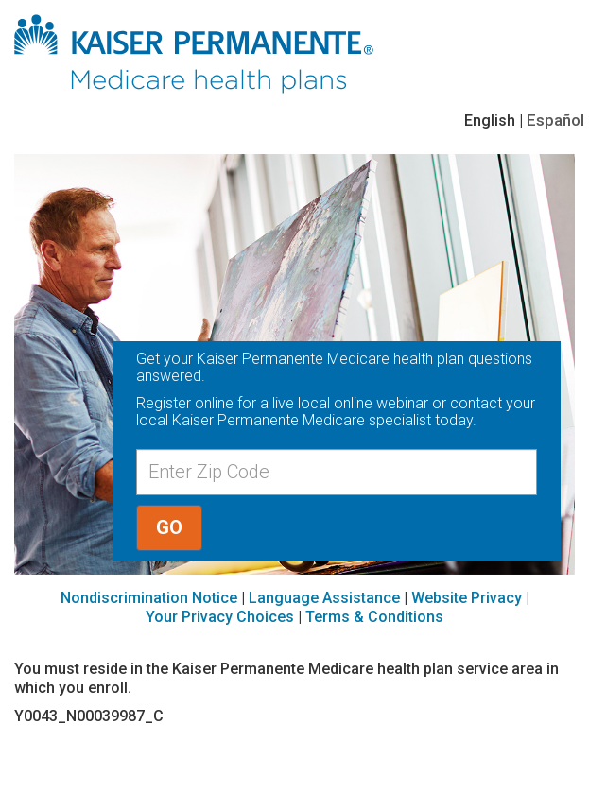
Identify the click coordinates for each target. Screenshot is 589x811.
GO (169, 527)
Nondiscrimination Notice (149, 598)
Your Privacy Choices (220, 617)
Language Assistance (324, 598)
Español (555, 120)
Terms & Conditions (374, 617)
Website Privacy (466, 598)
